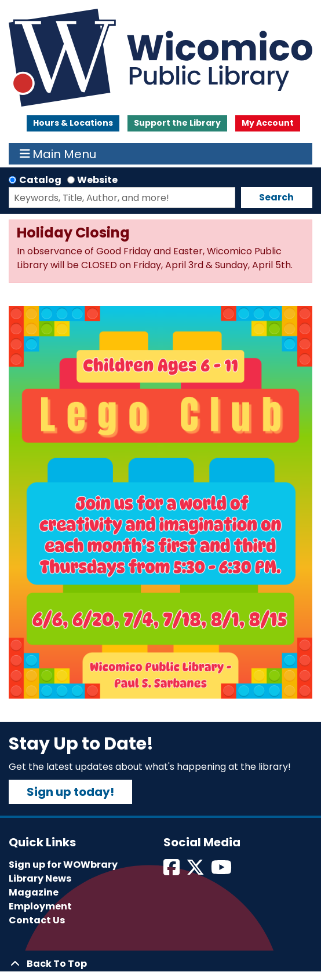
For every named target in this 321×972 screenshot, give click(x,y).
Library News (40, 878)
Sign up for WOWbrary (63, 864)
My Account (268, 123)
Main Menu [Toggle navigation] (58, 154)
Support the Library (177, 123)
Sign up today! (70, 792)
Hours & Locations (73, 123)
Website (97, 180)
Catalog (40, 180)
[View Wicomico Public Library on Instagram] (222, 871)
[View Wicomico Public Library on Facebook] (172, 871)
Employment (40, 906)
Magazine (34, 892)
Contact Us (37, 920)
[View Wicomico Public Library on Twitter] (196, 871)
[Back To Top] (160, 963)
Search (276, 197)
